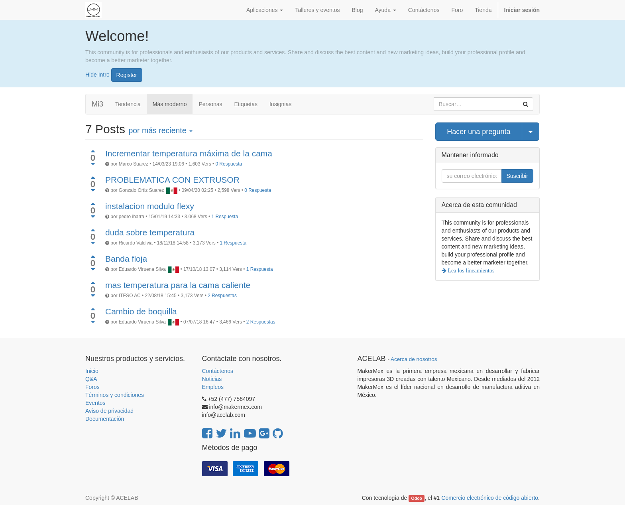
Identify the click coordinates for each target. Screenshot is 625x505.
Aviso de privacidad (109, 411)
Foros (92, 387)
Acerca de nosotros (414, 359)
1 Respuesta (225, 216)
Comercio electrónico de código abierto (489, 498)
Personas (210, 104)
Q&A (91, 379)
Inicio (91, 371)
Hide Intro (97, 74)
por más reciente (160, 130)
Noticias (212, 379)
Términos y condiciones (114, 395)
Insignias (280, 104)
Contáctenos (218, 371)
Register (126, 75)
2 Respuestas (222, 295)
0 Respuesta (228, 164)
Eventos (95, 403)
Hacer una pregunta (478, 132)
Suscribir (517, 176)
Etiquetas (245, 104)
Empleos (213, 387)
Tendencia (128, 104)
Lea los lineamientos (470, 270)
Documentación (104, 419)
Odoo (416, 498)
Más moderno (170, 104)
